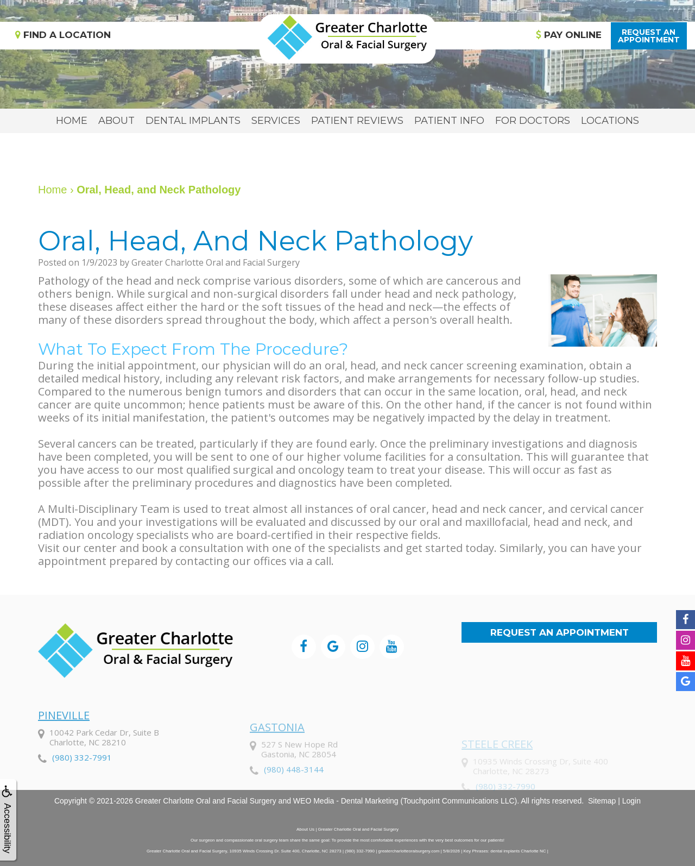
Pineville (64, 741)
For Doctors (532, 121)
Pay (569, 34)
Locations (610, 121)
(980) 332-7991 (82, 783)
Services (275, 121)
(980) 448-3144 (294, 796)
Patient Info (449, 121)
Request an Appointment (559, 632)
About (116, 121)
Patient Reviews (357, 121)
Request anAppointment (649, 36)
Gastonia (277, 754)
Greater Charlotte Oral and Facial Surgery (205, 800)
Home (71, 121)
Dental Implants (193, 121)
